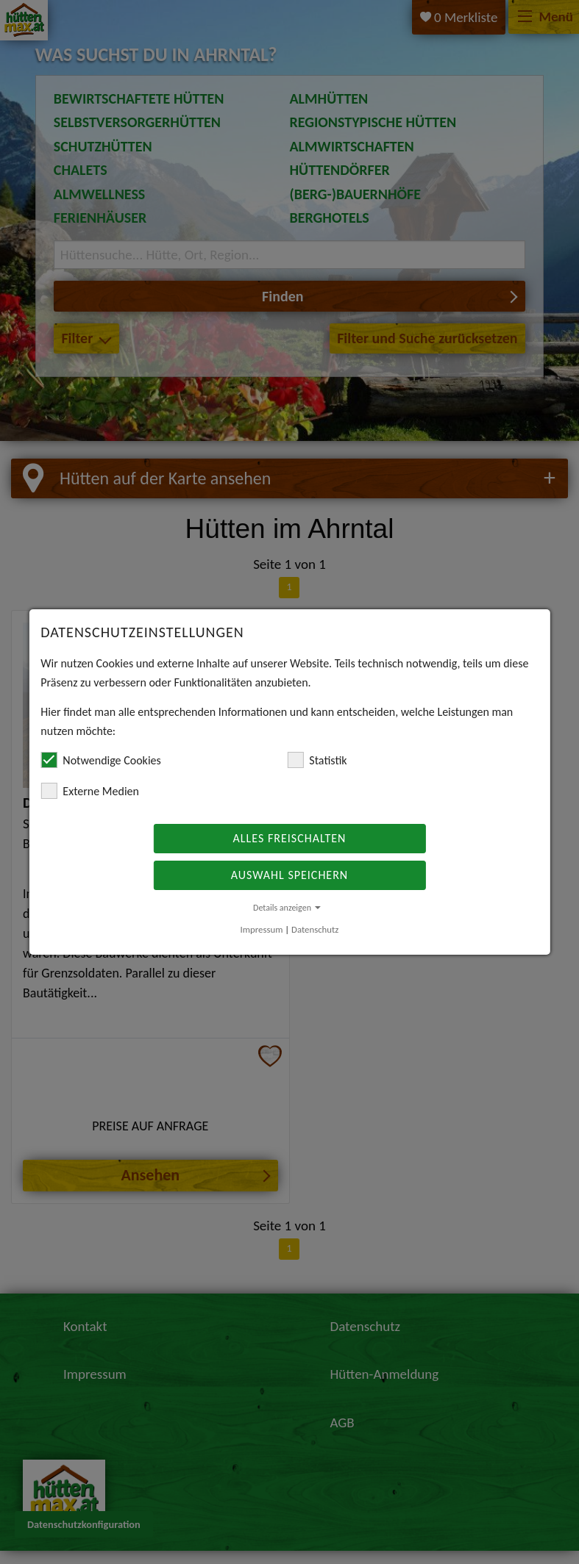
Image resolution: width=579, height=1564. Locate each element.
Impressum (262, 929)
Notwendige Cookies (100, 760)
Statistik (317, 760)
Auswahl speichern (289, 875)
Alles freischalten (290, 838)
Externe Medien (89, 791)
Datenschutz (314, 929)
